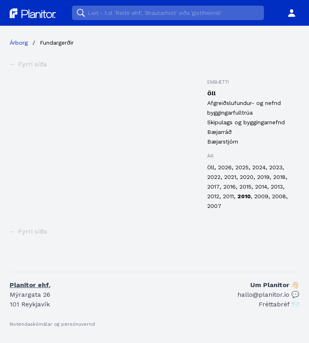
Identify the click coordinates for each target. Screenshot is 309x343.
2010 (244, 196)
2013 (277, 186)
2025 (242, 167)
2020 (246, 177)
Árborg (19, 42)
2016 (229, 186)
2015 (245, 186)
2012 (213, 196)
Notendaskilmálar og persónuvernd (52, 324)
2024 (259, 167)
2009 (261, 196)
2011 (228, 196)
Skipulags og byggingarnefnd (246, 122)
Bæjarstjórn (222, 141)
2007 (214, 206)
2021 (230, 177)
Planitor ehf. (30, 285)
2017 (213, 186)
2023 (275, 167)
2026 (225, 167)
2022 (213, 177)
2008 (279, 196)
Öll (211, 93)
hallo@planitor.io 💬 (268, 294)
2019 (263, 177)
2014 (261, 186)
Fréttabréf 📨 (279, 304)
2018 (279, 177)
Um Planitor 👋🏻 (274, 285)
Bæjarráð (219, 132)
